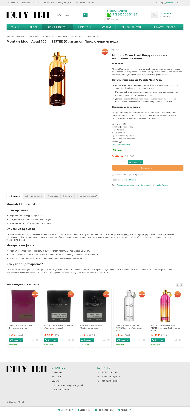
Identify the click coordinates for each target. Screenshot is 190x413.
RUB (179, 2)
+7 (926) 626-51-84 (109, 372)
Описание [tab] (14, 196)
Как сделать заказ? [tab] (87, 196)
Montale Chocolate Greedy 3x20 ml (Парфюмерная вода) (58, 326)
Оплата (36, 2)
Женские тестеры (57, 27)
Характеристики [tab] (33, 196)
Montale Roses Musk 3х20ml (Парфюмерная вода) (20, 326)
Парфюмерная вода (125, 185)
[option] (23, 318)
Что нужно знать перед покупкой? (58, 2)
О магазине (13, 2)
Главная (15, 27)
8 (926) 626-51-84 (122, 14)
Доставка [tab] (52, 196)
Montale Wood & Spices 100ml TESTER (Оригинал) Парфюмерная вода (130, 328)
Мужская (106, 27)
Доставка (26, 2)
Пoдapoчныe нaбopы (165, 27)
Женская (33, 27)
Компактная (84, 27)
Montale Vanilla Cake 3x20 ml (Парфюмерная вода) (92, 326)
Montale (125, 180)
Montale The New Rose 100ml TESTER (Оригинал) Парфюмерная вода (165, 328)
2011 (151, 185)
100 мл (137, 185)
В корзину (135, 162)
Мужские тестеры (131, 27)
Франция (145, 185)
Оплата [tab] (67, 196)
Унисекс (165, 185)
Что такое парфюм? (85, 2)
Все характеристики (121, 144)
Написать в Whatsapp (117, 11)
